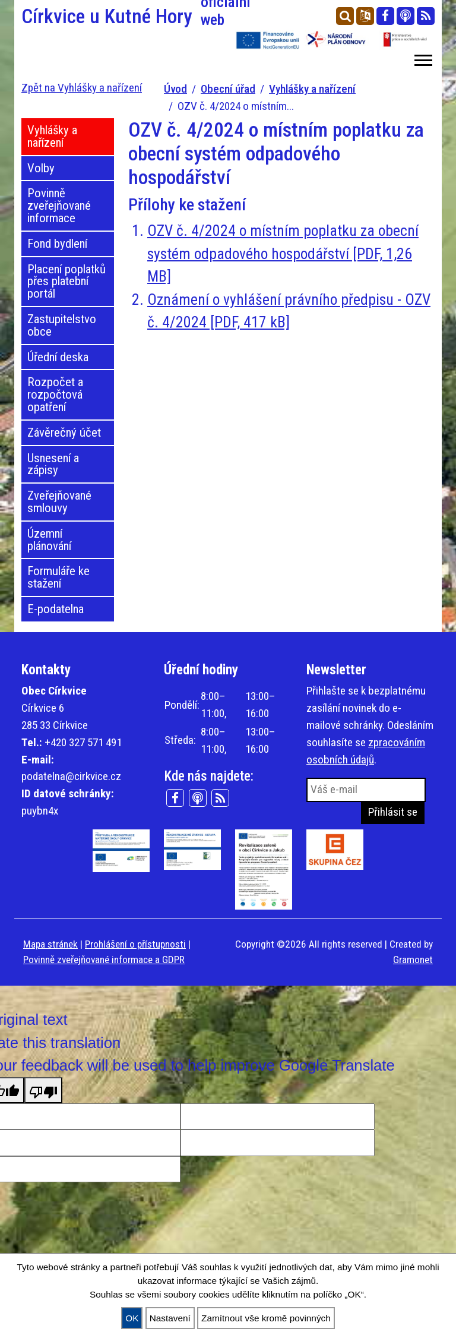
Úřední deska (57, 357)
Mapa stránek (50, 944)
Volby (41, 168)
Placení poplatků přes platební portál (66, 281)
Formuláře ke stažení (58, 577)
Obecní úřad (228, 89)
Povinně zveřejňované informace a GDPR (104, 959)
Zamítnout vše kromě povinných (266, 1318)
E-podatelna (55, 609)
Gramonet (413, 959)
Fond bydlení (57, 243)
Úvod (175, 89)
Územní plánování (49, 539)
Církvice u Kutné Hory (121, 17)
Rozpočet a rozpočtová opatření (55, 394)
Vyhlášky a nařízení (312, 89)
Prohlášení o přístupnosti (135, 944)
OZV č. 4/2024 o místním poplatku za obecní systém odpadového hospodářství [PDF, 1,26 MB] (283, 253)
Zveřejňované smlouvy (59, 501)
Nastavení (170, 1318)
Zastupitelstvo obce (61, 325)
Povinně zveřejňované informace (59, 205)
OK (131, 1318)
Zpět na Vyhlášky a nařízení (81, 87)
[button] (422, 58)
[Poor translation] (43, 1090)
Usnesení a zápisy (53, 464)
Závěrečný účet (64, 432)
